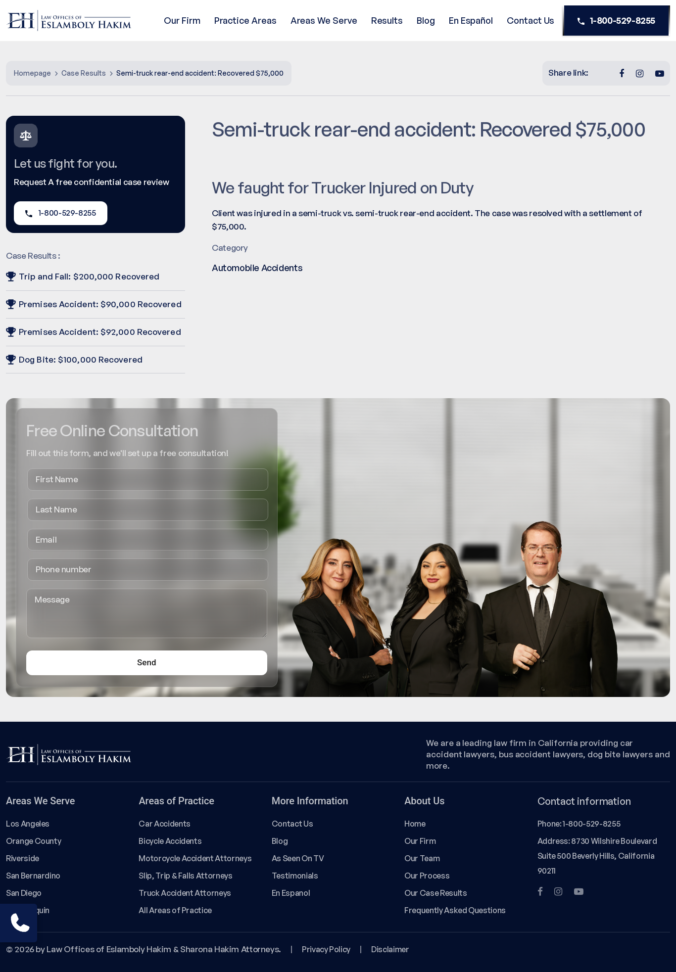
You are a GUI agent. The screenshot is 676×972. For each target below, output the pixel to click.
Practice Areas (245, 20)
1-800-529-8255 (616, 20)
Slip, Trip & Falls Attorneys (185, 875)
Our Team (421, 858)
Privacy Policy (326, 949)
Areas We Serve (323, 20)
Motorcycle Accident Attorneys (195, 858)
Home (415, 824)
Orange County (33, 841)
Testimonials (295, 875)
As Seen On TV (298, 858)
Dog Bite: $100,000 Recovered (74, 359)
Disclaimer (390, 949)
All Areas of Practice (175, 910)
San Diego (24, 893)
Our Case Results (435, 893)
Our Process (426, 875)
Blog (426, 20)
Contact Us (530, 20)
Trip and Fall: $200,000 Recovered (82, 276)
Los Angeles (27, 824)
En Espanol (291, 893)
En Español (471, 20)
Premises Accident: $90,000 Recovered (94, 304)
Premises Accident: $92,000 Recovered (93, 331)
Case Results (83, 73)
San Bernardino (33, 875)
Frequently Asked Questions (455, 910)
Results (387, 20)
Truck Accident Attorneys (185, 893)
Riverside (22, 858)
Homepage (32, 73)
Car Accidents (164, 824)
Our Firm (182, 20)
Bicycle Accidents (170, 841)
